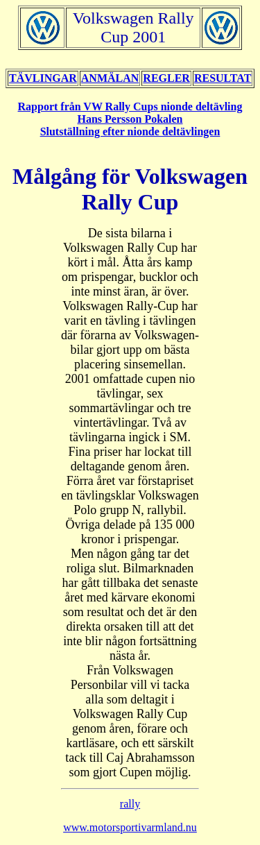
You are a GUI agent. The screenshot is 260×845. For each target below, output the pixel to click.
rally (130, 804)
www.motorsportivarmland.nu (130, 827)
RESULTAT (222, 78)
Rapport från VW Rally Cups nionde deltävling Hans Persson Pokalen (130, 113)
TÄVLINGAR (43, 78)
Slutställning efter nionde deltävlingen (130, 131)
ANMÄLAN (110, 78)
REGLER (166, 78)
